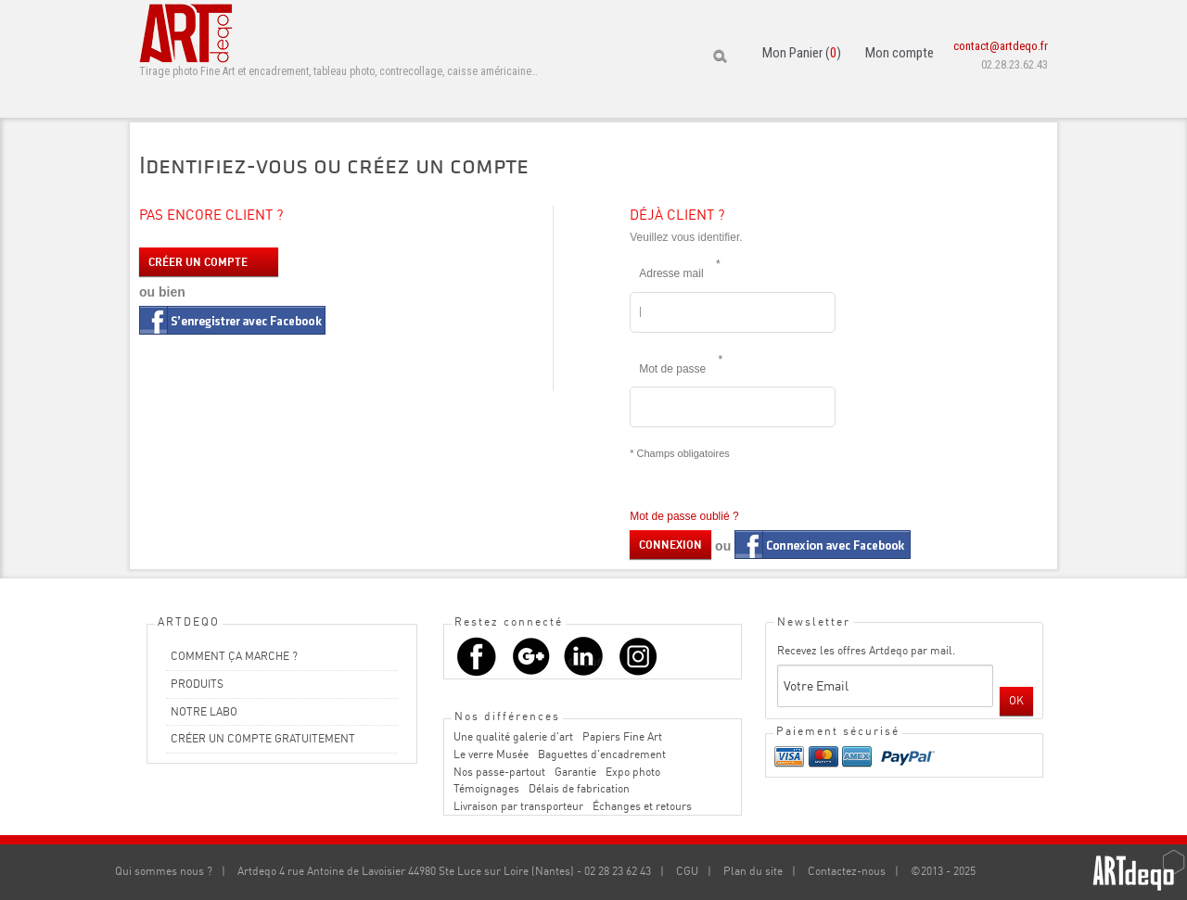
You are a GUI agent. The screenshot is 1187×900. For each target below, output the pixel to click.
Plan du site (753, 871)
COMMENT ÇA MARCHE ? (234, 656)
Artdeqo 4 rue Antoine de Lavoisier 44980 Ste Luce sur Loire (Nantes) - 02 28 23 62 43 (444, 871)
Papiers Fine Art (622, 736)
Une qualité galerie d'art (513, 736)
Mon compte (899, 52)
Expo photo (633, 772)
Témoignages (486, 788)
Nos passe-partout (499, 772)
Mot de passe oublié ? (684, 516)
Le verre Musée (491, 754)
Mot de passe (677, 363)
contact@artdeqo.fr (1000, 46)
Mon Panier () (801, 52)
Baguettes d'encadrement (602, 754)
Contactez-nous (847, 871)
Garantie (575, 772)
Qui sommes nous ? (163, 871)
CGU (687, 871)
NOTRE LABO (204, 711)
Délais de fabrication (579, 788)
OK (1016, 700)
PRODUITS (197, 684)
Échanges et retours (642, 806)
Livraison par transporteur (518, 806)
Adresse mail (675, 268)
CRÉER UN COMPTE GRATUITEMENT (263, 738)
